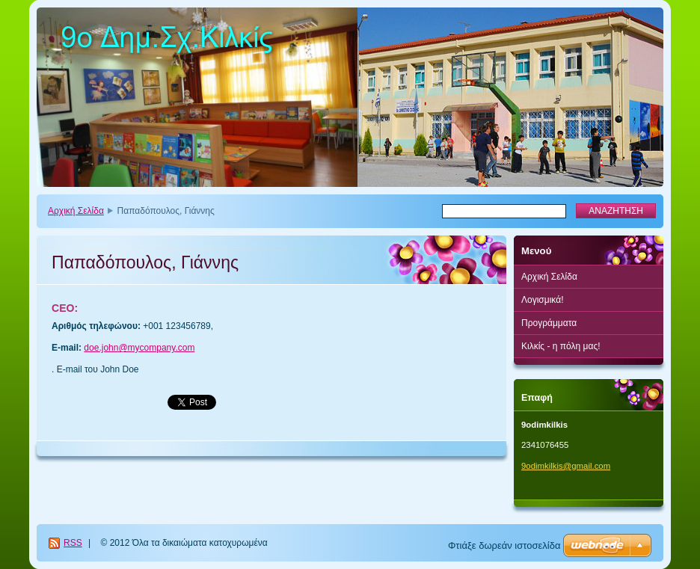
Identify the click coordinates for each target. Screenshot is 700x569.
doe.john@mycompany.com (139, 347)
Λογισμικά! (542, 300)
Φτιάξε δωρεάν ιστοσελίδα (504, 545)
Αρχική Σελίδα (76, 211)
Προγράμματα (549, 323)
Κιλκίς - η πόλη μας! (561, 346)
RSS (73, 543)
